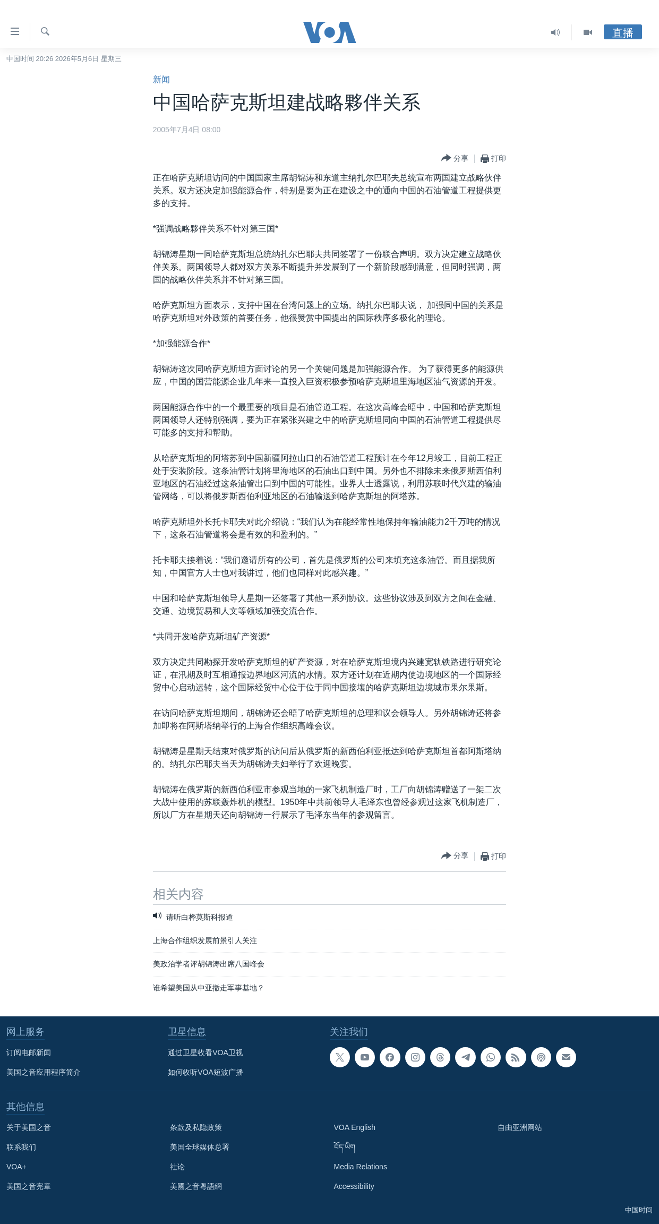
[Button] (454, 158)
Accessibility (354, 1186)
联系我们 (21, 1147)
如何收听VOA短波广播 (205, 1072)
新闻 (161, 79)
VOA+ (16, 1166)
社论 (177, 1166)
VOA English (355, 1127)
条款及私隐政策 (196, 1127)
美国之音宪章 (28, 1186)
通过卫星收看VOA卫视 (205, 1052)
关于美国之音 (28, 1127)
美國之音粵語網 (196, 1186)
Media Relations (360, 1166)
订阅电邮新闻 (28, 1052)
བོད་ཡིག (344, 1147)
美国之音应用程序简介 (43, 1072)
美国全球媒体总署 (199, 1147)
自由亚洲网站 (520, 1127)
